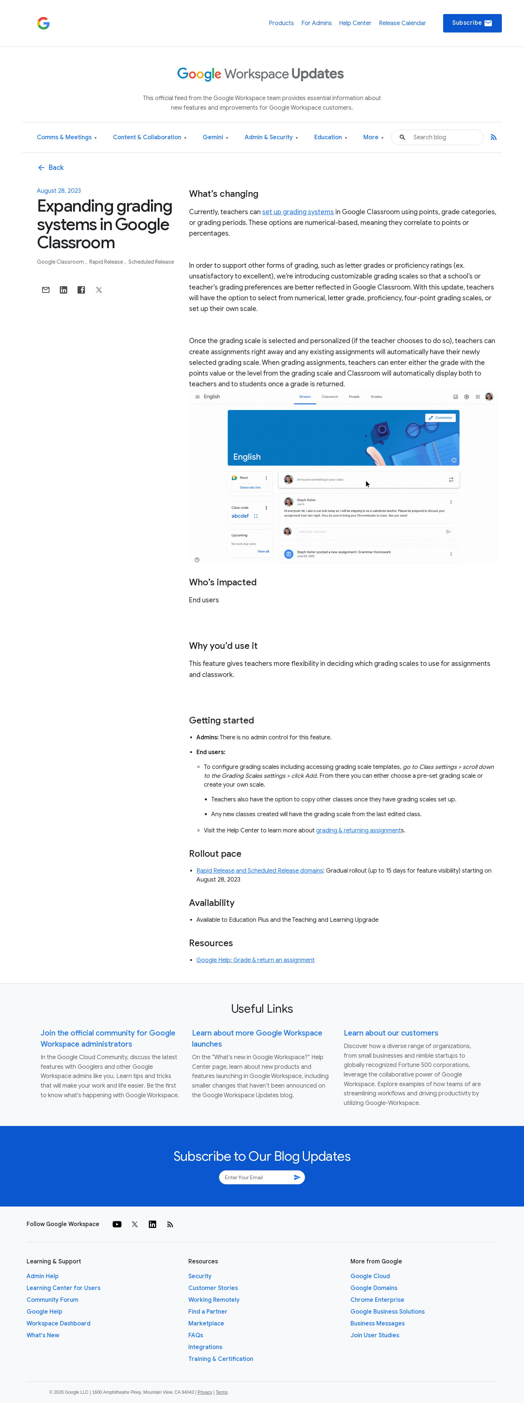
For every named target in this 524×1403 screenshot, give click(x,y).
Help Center (355, 23)
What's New (43, 1335)
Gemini (215, 137)
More (373, 137)
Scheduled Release (151, 262)
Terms (222, 1392)
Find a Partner (207, 1311)
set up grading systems (298, 212)
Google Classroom (61, 262)
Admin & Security (271, 137)
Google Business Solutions (387, 1311)
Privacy (205, 1392)
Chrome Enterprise (377, 1300)
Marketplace (206, 1323)
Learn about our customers (391, 1033)
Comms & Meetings (67, 137)
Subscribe (472, 23)
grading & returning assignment (358, 830)
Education (330, 137)
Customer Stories (213, 1288)
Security (200, 1276)
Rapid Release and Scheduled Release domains (259, 871)
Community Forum (52, 1300)
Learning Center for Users (63, 1288)
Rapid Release (106, 262)
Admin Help (43, 1276)
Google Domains (373, 1288)
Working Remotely (214, 1300)
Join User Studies (374, 1335)
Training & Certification (220, 1359)
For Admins (316, 23)
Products (281, 23)
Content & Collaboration (149, 137)
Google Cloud (370, 1276)
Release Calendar (402, 23)
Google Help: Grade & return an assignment (255, 960)
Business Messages (377, 1323)
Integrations (205, 1347)
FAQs (195, 1335)
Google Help (44, 1311)
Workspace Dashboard (58, 1323)
